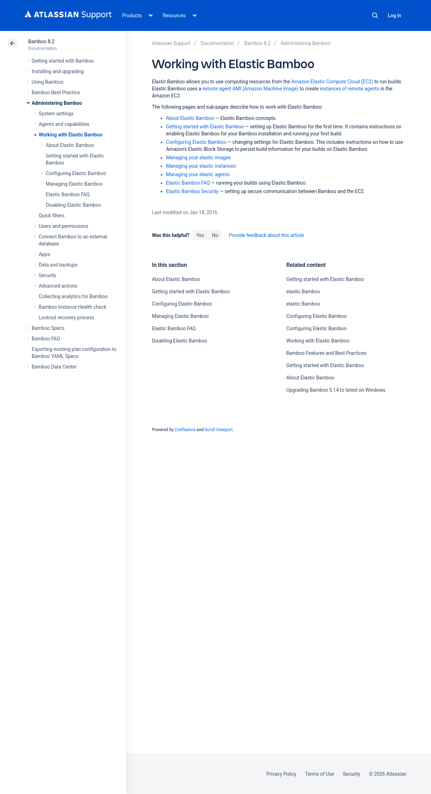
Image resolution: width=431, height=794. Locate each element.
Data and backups (58, 265)
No (215, 235)
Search (375, 15)
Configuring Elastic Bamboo (76, 173)
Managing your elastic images (198, 157)
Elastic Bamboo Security (192, 191)
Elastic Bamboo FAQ (68, 194)
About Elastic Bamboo (70, 145)
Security (47, 275)
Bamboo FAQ (46, 338)
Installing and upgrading (58, 71)
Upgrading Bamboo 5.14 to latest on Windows (336, 390)
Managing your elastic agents (198, 174)
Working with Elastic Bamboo (70, 134)
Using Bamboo (47, 82)
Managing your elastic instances (201, 166)
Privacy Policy (281, 774)
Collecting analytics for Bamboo (73, 296)
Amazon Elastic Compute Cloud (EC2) (332, 81)
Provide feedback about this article (266, 235)
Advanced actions (58, 286)
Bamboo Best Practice (56, 92)
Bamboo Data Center (54, 367)
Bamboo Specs (48, 328)
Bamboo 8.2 (41, 41)
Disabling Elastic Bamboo (73, 205)
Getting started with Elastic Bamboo (205, 126)
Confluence (185, 429)
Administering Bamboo (57, 103)
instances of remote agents (349, 88)
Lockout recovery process (66, 317)
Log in (394, 15)
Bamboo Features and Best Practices (326, 353)
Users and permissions (63, 226)
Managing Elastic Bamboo (74, 184)
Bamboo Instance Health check (72, 307)
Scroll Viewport (218, 429)
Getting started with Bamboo (63, 61)
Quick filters (51, 215)
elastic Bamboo (303, 291)
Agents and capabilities (64, 124)
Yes (200, 235)
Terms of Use (319, 774)
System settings (56, 113)
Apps (44, 254)
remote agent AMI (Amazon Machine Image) (250, 88)
